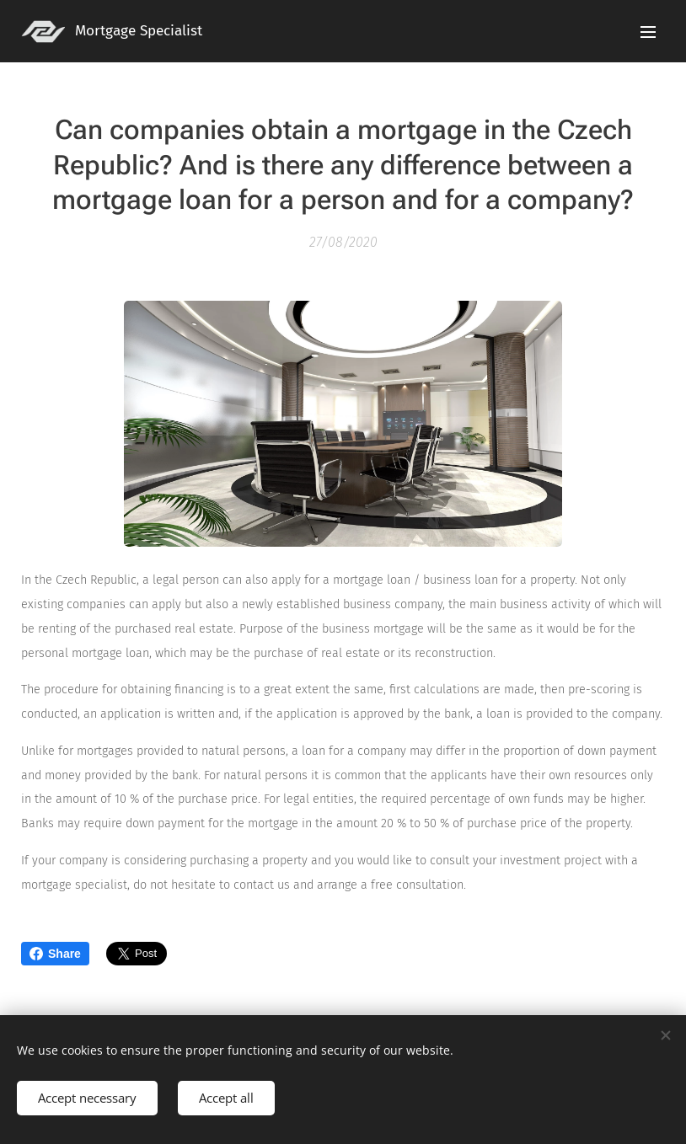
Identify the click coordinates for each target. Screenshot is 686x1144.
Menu (648, 32)
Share (55, 953)
